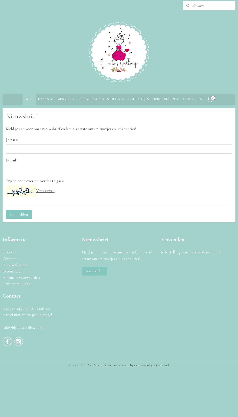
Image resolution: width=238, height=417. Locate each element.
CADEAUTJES (138, 99)
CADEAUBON (193, 99)
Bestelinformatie (16, 265)
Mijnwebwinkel (161, 365)
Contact (9, 258)
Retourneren (12, 271)
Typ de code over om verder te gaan (35, 180)
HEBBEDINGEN (165, 99)
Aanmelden (19, 214)
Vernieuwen (45, 190)
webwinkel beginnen (129, 365)
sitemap (108, 365)
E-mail (11, 160)
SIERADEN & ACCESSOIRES (102, 99)
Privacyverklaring (16, 283)
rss (115, 365)
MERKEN (66, 99)
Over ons (10, 252)
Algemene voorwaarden (21, 277)
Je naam (12, 139)
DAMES (45, 99)
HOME (29, 99)
